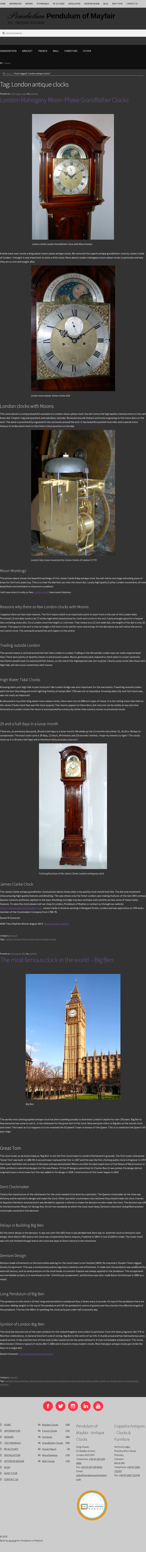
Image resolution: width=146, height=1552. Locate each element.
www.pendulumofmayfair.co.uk (36, 1353)
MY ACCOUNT (59, 3)
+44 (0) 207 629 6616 (91, 1467)
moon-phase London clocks (42, 939)
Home (9, 73)
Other (87, 50)
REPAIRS (29, 3)
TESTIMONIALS (43, 3)
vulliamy (4, 1384)
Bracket (27, 50)
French (42, 50)
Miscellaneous (49, 1455)
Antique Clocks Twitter (56, 923)
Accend (12, 1540)
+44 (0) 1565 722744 (129, 1475)
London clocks (41, 592)
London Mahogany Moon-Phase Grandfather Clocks (64, 100)
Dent (40, 1381)
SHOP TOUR (117, 3)
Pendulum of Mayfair (80, 16)
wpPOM (34, 93)
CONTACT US (131, 3)
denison (33, 1381)
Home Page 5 (49, 1449)
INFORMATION (15, 3)
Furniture (70, 50)
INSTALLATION (74, 3)
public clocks (99, 1381)
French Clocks (49, 1430)
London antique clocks (16, 939)
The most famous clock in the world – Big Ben (56, 960)
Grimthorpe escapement (56, 1381)
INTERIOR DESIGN (91, 3)
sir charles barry (115, 1381)
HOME (7, 1424)
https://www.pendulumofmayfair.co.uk (21, 908)
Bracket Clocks (50, 1424)
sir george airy (131, 1381)
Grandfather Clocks (52, 1442)
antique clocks (12, 1381)
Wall (56, 50)
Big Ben (24, 1381)
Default (13, 935)
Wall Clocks (48, 1461)
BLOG (105, 3)
